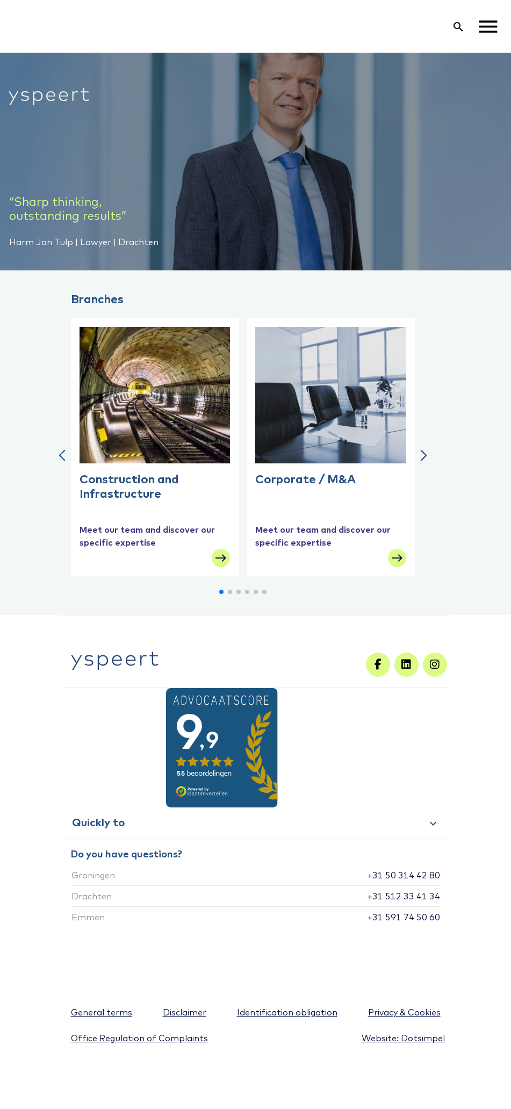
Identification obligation (287, 1012)
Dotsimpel (423, 1038)
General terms (101, 1012)
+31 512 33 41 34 (404, 896)
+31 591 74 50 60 (404, 917)
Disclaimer (184, 1012)
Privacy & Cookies (404, 1012)
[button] (62, 456)
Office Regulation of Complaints (139, 1038)
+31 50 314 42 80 (404, 875)
